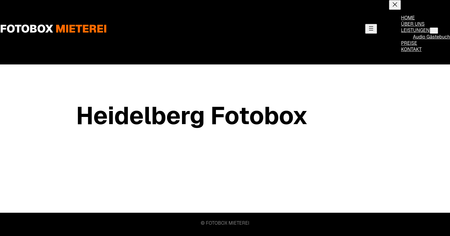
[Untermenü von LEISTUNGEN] (434, 30)
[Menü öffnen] (371, 29)
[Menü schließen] (395, 5)
